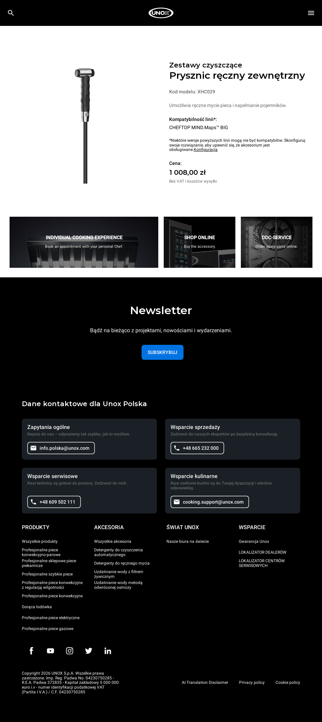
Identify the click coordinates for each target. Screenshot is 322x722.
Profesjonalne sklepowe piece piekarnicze (49, 563)
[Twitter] (88, 650)
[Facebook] (31, 650)
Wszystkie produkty (40, 541)
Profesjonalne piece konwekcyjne (52, 596)
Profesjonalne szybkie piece (47, 574)
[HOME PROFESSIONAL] (161, 13)
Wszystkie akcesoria (112, 541)
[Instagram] (69, 650)
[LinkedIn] (107, 650)
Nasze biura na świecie (187, 541)
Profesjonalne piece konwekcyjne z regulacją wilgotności (52, 585)
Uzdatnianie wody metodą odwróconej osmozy (118, 585)
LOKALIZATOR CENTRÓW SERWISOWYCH (262, 563)
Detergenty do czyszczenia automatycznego (118, 552)
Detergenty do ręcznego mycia (122, 563)
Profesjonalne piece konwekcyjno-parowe (41, 552)
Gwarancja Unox (254, 541)
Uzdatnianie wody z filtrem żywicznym (118, 574)
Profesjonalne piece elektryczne (50, 617)
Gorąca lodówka (37, 606)
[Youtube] (50, 650)
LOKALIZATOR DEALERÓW (263, 552)
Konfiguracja (206, 149)
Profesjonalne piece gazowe (47, 628)
